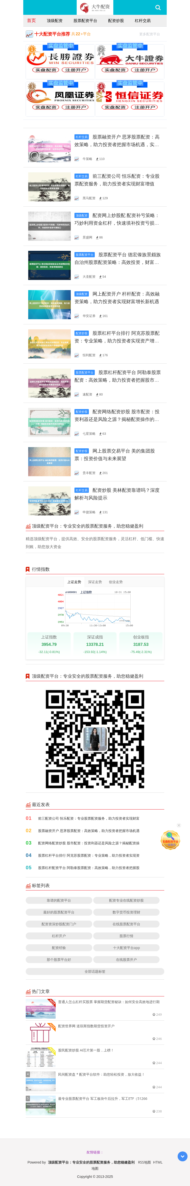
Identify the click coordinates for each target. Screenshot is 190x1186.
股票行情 (126, 935)
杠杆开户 (59, 935)
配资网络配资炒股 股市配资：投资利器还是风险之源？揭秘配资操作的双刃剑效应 (117, 419)
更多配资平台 (151, 33)
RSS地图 (144, 1162)
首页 (31, 20)
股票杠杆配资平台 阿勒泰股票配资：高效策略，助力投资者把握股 (89, 867)
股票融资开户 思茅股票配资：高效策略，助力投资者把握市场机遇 (89, 830)
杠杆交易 (143, 20)
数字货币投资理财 (126, 912)
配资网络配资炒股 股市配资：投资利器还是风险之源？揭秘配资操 (89, 843)
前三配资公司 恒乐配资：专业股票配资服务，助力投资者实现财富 (89, 818)
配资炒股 (116, 20)
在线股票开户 (126, 959)
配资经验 (59, 947)
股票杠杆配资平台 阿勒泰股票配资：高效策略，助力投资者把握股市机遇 (117, 380)
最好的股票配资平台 (58, 912)
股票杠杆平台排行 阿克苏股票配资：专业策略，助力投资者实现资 (89, 855)
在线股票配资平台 (126, 924)
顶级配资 (55, 20)
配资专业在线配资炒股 (126, 900)
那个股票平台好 (59, 959)
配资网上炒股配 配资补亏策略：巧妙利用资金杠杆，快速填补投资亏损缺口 (117, 223)
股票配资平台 (85, 20)
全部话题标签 (95, 971)
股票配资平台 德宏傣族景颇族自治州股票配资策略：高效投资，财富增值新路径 (117, 262)
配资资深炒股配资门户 (59, 924)
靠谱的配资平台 (59, 900)
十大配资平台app (126, 947)
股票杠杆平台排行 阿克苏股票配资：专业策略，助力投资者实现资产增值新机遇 (117, 341)
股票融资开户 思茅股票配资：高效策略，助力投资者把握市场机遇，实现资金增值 (117, 145)
